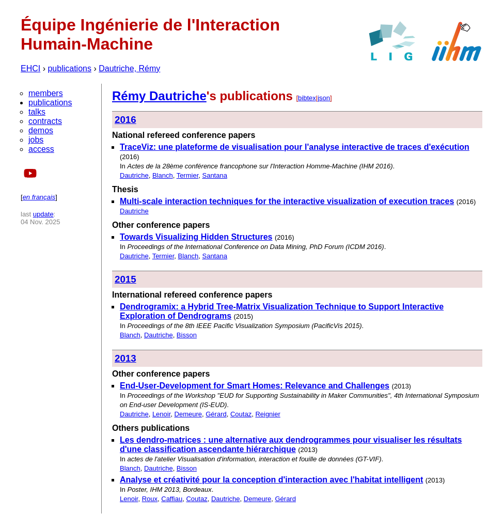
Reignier (267, 414)
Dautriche (134, 175)
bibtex (307, 98)
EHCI (30, 68)
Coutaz (241, 414)
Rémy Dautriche (159, 96)
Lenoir (161, 414)
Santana (214, 175)
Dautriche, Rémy (129, 68)
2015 (125, 279)
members (45, 93)
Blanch (162, 175)
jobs (35, 139)
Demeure (188, 414)
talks (36, 111)
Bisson (187, 335)
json (324, 98)
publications (69, 68)
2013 (125, 358)
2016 (125, 119)
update (43, 214)
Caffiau (171, 499)
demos (40, 130)
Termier (188, 175)
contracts (45, 121)
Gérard (216, 414)
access (41, 149)
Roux (150, 499)
